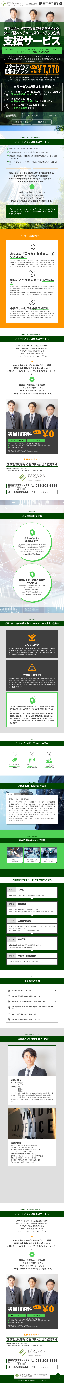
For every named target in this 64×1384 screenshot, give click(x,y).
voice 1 (11, 794)
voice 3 (31, 794)
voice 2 (21, 794)
